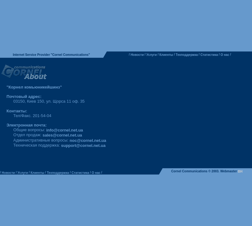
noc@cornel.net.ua (88, 140)
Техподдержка (187, 54)
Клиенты (166, 54)
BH (240, 171)
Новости (137, 54)
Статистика (209, 54)
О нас (225, 54)
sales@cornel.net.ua (62, 135)
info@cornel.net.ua (64, 130)
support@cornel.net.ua (83, 145)
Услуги (151, 54)
